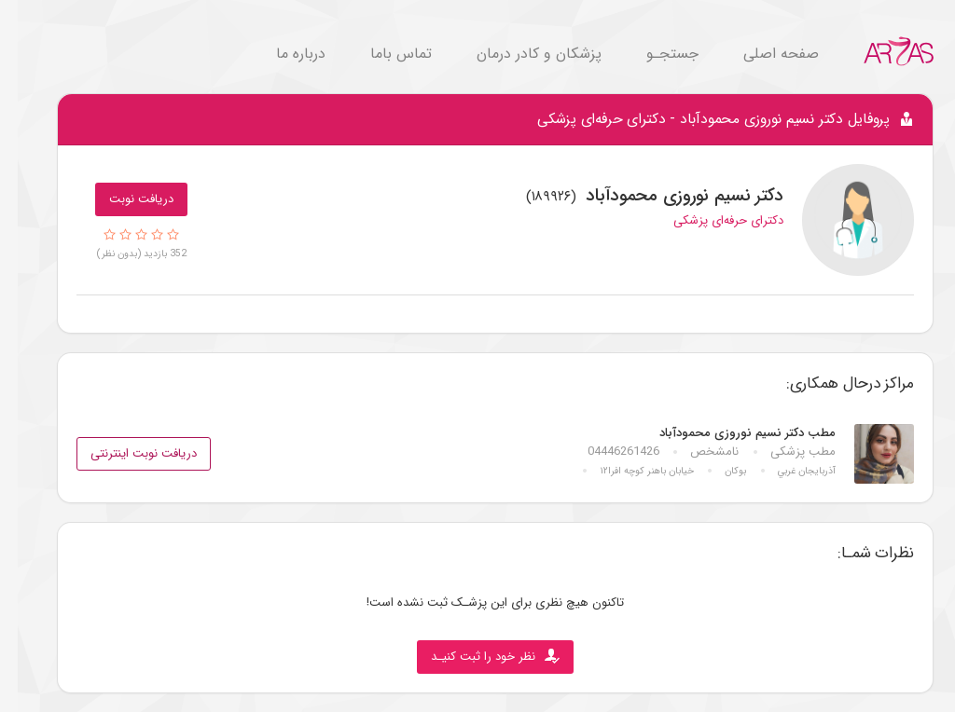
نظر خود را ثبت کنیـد (477, 656)
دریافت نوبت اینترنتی (126, 453)
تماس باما (383, 53)
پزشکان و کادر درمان (521, 53)
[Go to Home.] (881, 51)
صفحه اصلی (763, 53)
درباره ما (283, 53)
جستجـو (655, 53)
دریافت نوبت (123, 199)
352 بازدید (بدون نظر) (124, 253)
